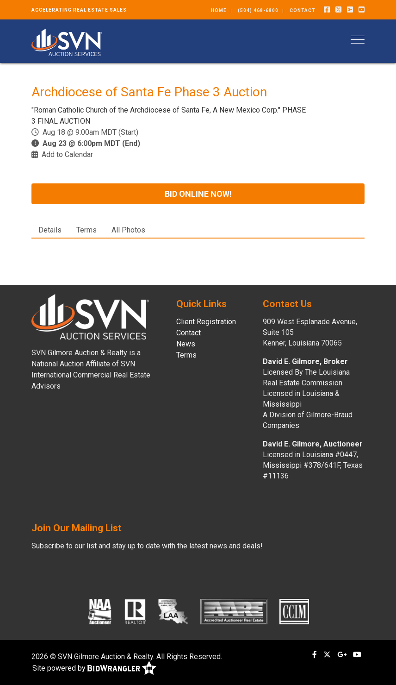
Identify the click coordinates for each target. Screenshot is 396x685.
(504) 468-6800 (258, 10)
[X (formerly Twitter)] (338, 10)
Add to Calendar (67, 154)
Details (50, 230)
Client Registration (206, 321)
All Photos (128, 230)
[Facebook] (327, 10)
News (185, 343)
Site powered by (94, 668)
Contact (303, 10)
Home (219, 10)
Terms (86, 230)
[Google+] (350, 10)
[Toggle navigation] (358, 39)
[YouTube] (362, 10)
